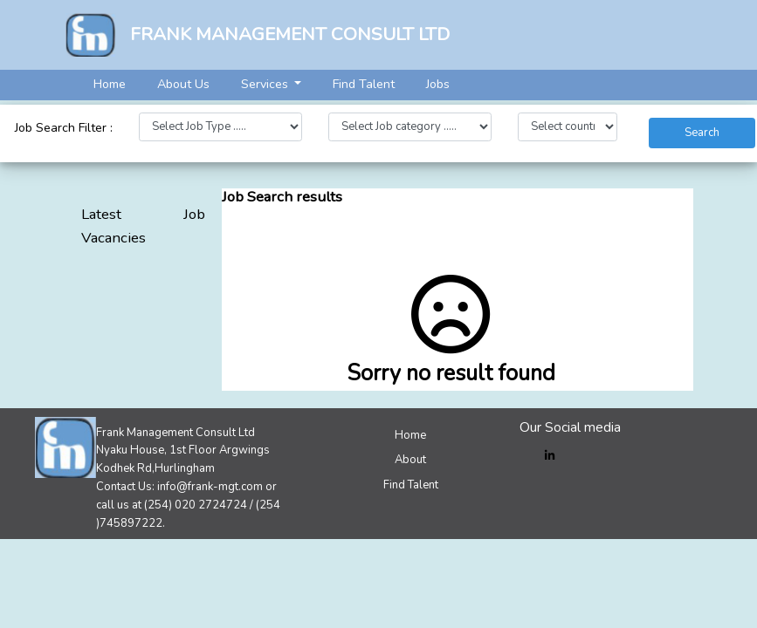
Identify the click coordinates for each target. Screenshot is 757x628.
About (410, 460)
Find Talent (364, 84)
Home (109, 84)
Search (702, 132)
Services (266, 84)
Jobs (438, 84)
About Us (183, 84)
